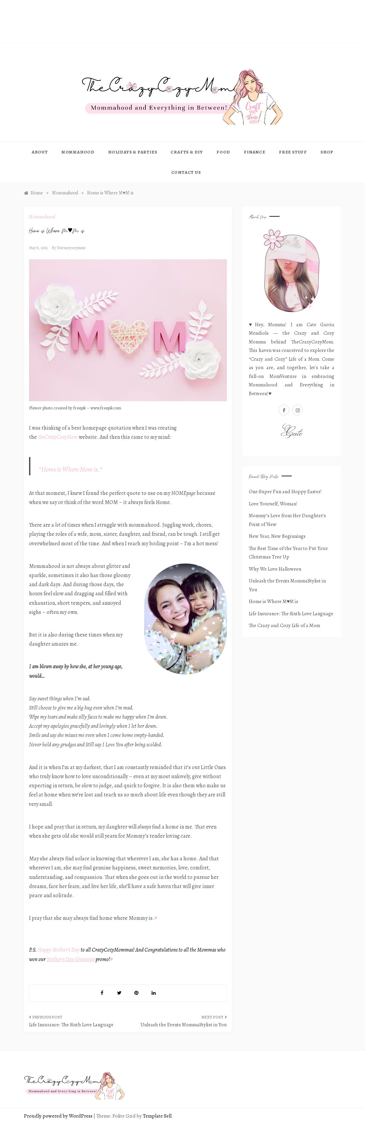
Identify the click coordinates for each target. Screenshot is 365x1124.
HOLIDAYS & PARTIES (132, 152)
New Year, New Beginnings (277, 536)
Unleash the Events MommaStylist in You (183, 1024)
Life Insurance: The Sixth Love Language (71, 1024)
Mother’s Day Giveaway (71, 959)
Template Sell (157, 1116)
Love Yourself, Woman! (273, 503)
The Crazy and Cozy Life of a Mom (284, 625)
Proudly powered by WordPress (59, 1116)
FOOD (223, 152)
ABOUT (40, 152)
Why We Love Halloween (275, 569)
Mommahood (42, 217)
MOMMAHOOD (78, 152)
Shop (326, 152)
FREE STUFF (293, 152)
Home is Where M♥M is (273, 601)
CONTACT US (186, 172)
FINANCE (254, 152)
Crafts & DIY (187, 152)
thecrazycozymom (71, 247)
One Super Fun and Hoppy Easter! (285, 491)
